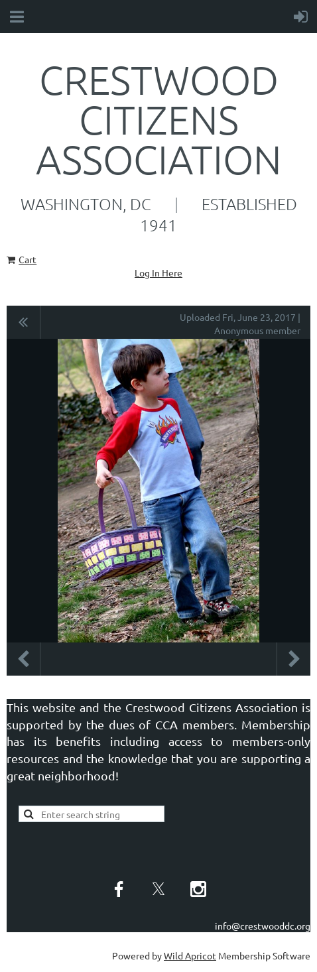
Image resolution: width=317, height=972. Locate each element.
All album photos (23, 322)
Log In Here (158, 272)
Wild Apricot (190, 955)
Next (293, 659)
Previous (23, 659)
